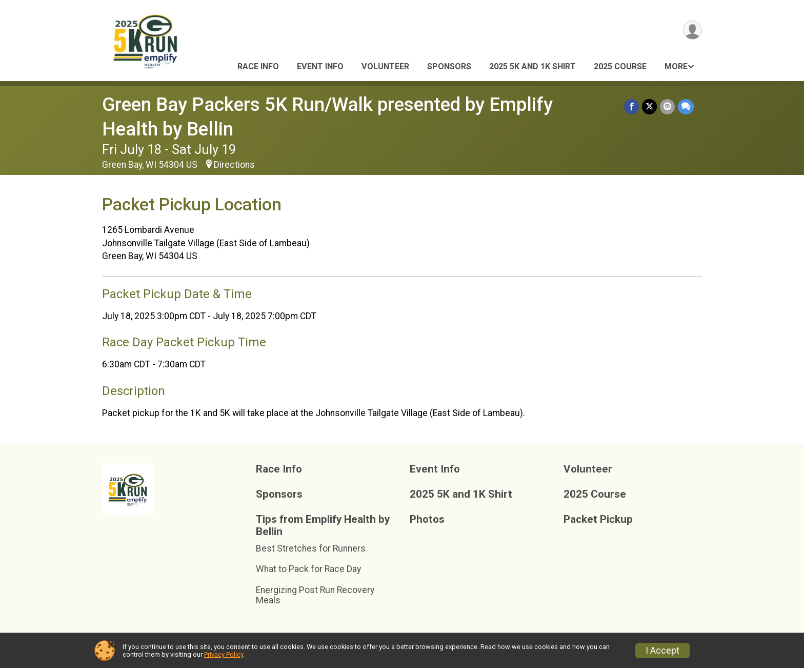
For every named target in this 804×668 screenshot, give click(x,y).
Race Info (258, 66)
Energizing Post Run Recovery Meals (315, 595)
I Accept (662, 650)
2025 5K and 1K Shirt (532, 66)
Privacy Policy (223, 654)
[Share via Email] (667, 106)
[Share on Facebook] (631, 106)
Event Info (320, 66)
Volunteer (385, 66)
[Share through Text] (686, 106)
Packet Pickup (598, 519)
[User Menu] (692, 30)
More (676, 66)
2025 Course (620, 66)
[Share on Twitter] (649, 106)
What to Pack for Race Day (308, 569)
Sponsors (449, 66)
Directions (234, 165)
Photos (427, 519)
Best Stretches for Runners (311, 548)
